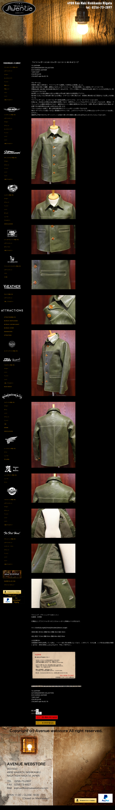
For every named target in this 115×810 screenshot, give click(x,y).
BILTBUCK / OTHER (9, 332)
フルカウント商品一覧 (9, 369)
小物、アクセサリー (8, 305)
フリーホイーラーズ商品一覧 (10, 71)
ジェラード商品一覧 (8, 199)
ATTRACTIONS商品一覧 (10, 321)
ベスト (5, 96)
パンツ (5, 100)
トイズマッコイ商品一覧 (9, 118)
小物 (5, 428)
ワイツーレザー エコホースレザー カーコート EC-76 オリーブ (55, 66)
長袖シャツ (6, 89)
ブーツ (5, 456)
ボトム (5, 413)
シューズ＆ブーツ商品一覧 (10, 479)
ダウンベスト (7, 251)
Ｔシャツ (6, 85)
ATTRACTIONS (7, 339)
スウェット (6, 129)
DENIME (6, 431)
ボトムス (6, 217)
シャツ (5, 140)
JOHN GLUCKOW (8, 228)
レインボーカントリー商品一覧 (11, 243)
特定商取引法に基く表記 (9, 585)
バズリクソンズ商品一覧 (9, 503)
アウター (6, 78)
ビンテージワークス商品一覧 (10, 355)
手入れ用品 (6, 463)
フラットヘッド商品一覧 (9, 543)
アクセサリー (7, 224)
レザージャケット (8, 75)
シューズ (6, 220)
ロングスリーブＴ (8, 82)
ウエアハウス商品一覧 (9, 406)
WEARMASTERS (8, 335)
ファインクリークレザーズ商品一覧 (12, 270)
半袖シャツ (6, 93)
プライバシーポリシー (9, 589)
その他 (5, 281)
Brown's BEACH (8, 390)
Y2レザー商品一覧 (8, 298)
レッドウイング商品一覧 (9, 452)
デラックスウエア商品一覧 (10, 161)
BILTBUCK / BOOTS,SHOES (11, 324)
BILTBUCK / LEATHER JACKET (11, 328)
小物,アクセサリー (8, 103)
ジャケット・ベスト (8, 550)
